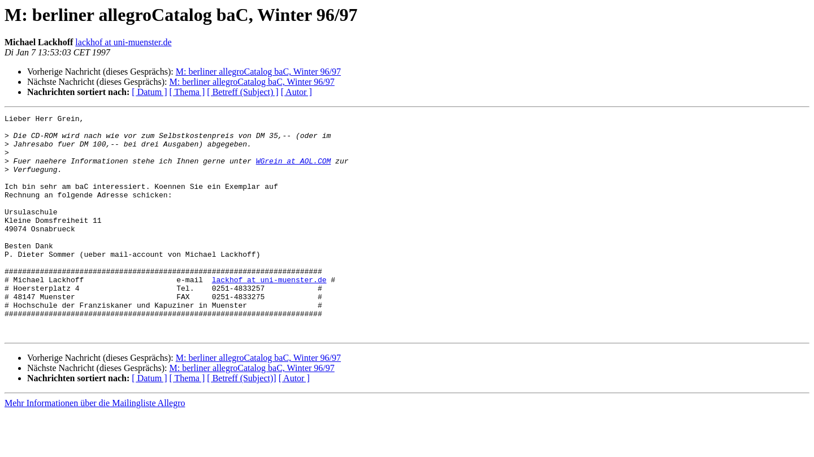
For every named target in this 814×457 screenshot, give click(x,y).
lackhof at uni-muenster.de (123, 42)
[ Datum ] (149, 92)
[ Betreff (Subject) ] (242, 92)
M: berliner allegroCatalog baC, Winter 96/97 (258, 71)
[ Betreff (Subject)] (241, 422)
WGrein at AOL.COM (293, 171)
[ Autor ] (296, 92)
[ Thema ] (187, 92)
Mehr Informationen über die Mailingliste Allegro (95, 447)
